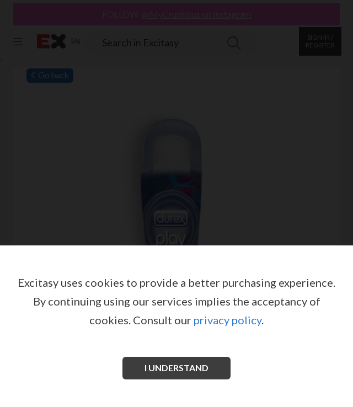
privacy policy (227, 319)
